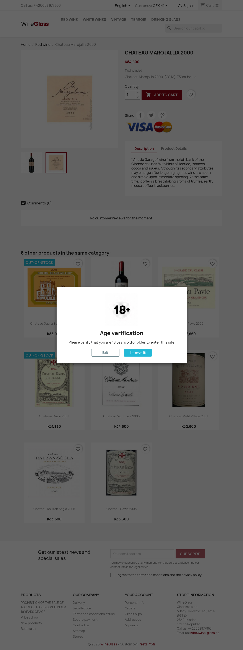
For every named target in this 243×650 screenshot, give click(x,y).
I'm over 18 (138, 353)
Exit (105, 353)
